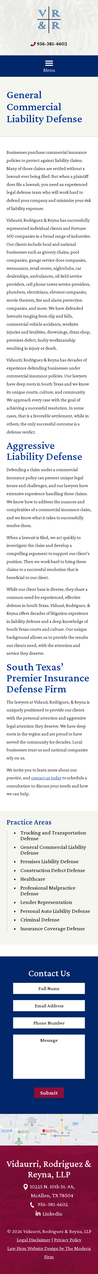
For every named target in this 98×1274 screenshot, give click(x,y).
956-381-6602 (52, 43)
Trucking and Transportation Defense (53, 835)
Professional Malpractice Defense (48, 891)
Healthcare (32, 879)
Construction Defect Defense (52, 870)
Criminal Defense (40, 919)
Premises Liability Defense (49, 861)
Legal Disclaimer (33, 1239)
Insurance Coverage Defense (52, 928)
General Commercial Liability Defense (53, 850)
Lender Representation (46, 902)
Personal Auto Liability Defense (55, 911)
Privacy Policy (68, 1239)
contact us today (46, 777)
